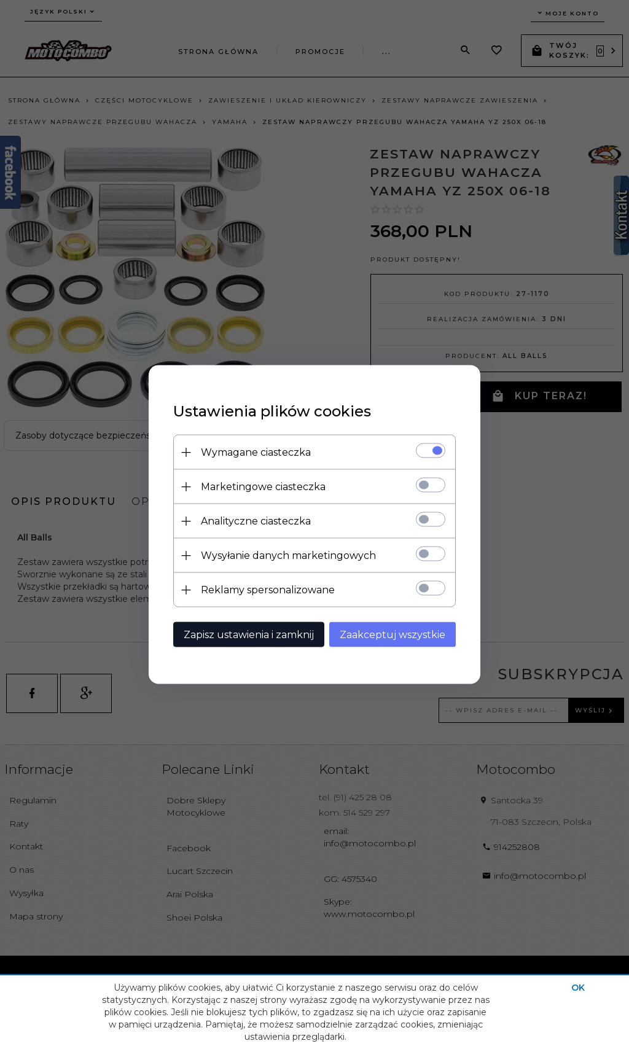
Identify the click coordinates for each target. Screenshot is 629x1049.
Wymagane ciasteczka (256, 452)
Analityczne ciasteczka (256, 521)
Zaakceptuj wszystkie (392, 635)
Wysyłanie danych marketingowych (288, 555)
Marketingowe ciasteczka (263, 487)
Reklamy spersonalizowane (268, 590)
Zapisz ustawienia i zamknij (249, 635)
